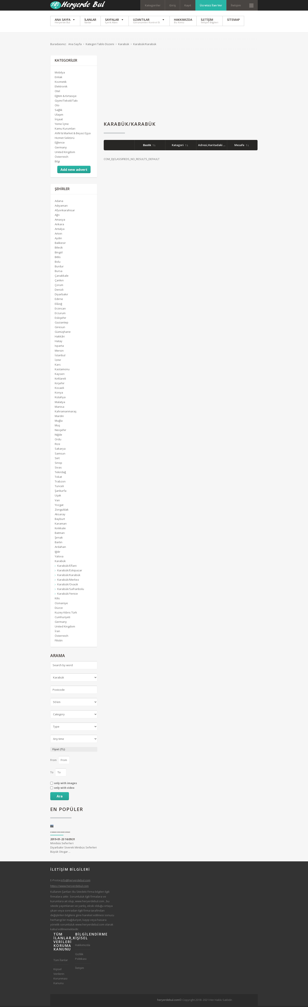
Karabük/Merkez (68, 581)
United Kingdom (65, 153)
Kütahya (60, 398)
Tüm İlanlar (60, 961)
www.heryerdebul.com (89, 902)
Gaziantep (61, 324)
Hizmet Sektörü (64, 139)
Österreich (61, 158)
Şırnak (59, 539)
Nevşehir (60, 431)
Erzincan (60, 309)
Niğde (58, 436)
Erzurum (60, 314)
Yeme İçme (62, 125)
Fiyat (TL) (58, 750)
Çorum (59, 286)
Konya (59, 394)
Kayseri (59, 375)
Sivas (58, 469)
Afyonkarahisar (65, 211)
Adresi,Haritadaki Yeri (215, 146)
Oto (57, 106)
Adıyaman (61, 207)
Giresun (60, 328)
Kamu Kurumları (65, 130)
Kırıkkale (60, 529)
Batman (60, 534)
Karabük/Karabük (68, 576)
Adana (59, 202)
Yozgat (59, 506)
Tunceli (59, 487)
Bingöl (59, 253)
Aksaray (60, 515)
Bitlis (58, 258)
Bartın (58, 543)
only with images (65, 784)
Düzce (59, 609)
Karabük (60, 562)
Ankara (59, 225)
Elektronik (61, 88)
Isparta (59, 347)
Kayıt (187, 5)
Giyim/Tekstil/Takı (66, 102)
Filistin (59, 642)
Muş (57, 426)
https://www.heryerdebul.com (69, 887)
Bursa (58, 272)
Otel (57, 92)
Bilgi (57, 162)
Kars (58, 365)
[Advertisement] (181, 86)
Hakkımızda (82, 946)
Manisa (59, 408)
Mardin (59, 417)
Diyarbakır (61, 295)
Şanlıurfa (60, 492)
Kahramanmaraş (65, 412)
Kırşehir (59, 384)
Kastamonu (62, 370)
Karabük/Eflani (67, 567)
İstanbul (60, 356)
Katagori (180, 146)
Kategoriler (153, 5)
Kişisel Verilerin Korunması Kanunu (60, 977)
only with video (64, 788)
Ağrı (57, 216)
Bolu (57, 263)
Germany (61, 148)
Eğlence (60, 144)
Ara (60, 797)
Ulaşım (59, 116)
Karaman (61, 525)
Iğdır (57, 553)
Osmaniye (61, 604)
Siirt (57, 459)
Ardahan (60, 548)
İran (57, 632)
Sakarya (60, 450)
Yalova (59, 557)
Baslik (149, 146)
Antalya (59, 230)
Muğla (59, 422)
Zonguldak (62, 510)
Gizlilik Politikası (81, 957)
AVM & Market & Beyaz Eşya (73, 134)
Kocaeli (59, 389)
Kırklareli (60, 380)
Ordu (58, 440)
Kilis (57, 599)
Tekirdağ (60, 473)
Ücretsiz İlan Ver (211, 5)
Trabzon (60, 483)
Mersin (59, 352)
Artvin (58, 235)
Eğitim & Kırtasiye (66, 97)
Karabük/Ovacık (67, 585)
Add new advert (73, 171)
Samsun (60, 454)
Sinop (58, 464)
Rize (57, 445)
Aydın (58, 239)
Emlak (58, 78)
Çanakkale (62, 277)
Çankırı (59, 281)
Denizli (59, 291)
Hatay (58, 342)
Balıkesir (60, 244)
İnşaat (59, 120)
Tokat (58, 478)
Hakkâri (60, 338)
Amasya (60, 221)
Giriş (172, 5)
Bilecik (59, 249)
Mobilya (60, 74)
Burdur (59, 267)
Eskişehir (60, 319)
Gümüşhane (63, 333)
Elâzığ (58, 305)
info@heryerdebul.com (75, 881)
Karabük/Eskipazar (69, 571)
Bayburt (60, 520)
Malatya (60, 403)
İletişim (236, 5)
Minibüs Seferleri (62, 844)
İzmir (58, 361)
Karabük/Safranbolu (70, 590)
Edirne (59, 300)
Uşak (58, 497)
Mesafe (241, 146)
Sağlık (58, 111)
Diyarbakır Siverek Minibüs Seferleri (60, 833)
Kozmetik (61, 83)
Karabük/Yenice (67, 595)
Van (57, 501)
